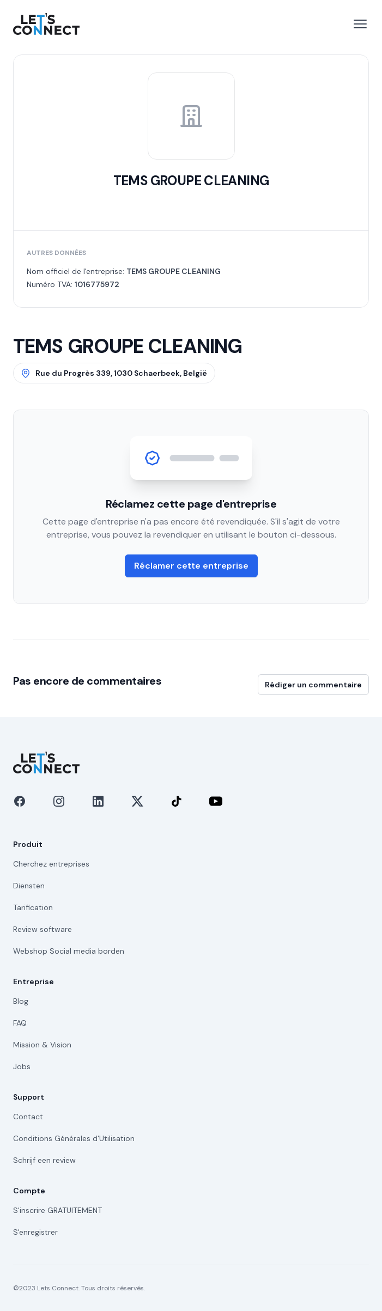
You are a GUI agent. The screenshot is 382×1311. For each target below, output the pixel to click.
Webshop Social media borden (68, 951)
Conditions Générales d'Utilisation (74, 1138)
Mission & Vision (42, 1045)
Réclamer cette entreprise (191, 565)
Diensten (29, 886)
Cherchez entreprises (51, 864)
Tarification (33, 907)
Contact (28, 1116)
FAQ (20, 1023)
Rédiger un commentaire (313, 685)
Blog (20, 1001)
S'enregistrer (35, 1232)
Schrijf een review (44, 1160)
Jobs (22, 1066)
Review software (42, 929)
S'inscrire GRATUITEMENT (57, 1210)
